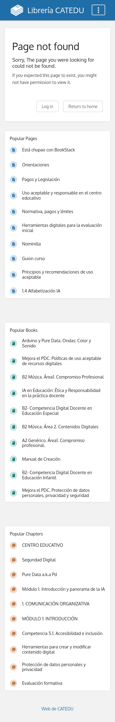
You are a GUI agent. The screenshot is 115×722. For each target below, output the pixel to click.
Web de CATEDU (57, 708)
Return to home (83, 106)
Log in (47, 106)
